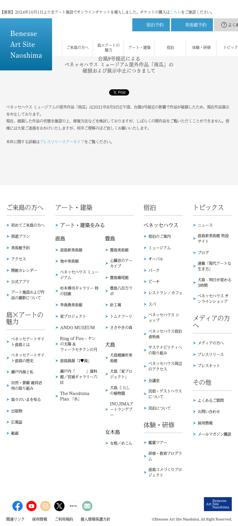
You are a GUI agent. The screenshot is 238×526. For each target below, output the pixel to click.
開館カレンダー (24, 270)
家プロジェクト (73, 316)
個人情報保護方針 (95, 519)
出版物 (16, 411)
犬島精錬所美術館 (121, 358)
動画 (15, 433)
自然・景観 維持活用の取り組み (26, 385)
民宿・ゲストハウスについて (165, 394)
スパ (152, 304)
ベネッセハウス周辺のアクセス (165, 366)
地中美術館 (69, 261)
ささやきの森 (121, 327)
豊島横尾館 (119, 277)
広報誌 (16, 422)
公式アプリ (20, 281)
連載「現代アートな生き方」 (214, 266)
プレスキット (209, 366)
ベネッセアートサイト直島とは (28, 341)
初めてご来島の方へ (28, 225)
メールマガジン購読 (214, 434)
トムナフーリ (121, 316)
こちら (175, 6)
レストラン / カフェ (165, 293)
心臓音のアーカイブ (121, 263)
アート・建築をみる (82, 225)
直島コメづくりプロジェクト (165, 472)
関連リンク (15, 519)
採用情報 (205, 423)
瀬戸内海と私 (22, 372)
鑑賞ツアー (157, 442)
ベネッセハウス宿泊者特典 (165, 334)
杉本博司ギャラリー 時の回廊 (79, 291)
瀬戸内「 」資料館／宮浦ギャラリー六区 (78, 376)
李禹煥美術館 (71, 305)
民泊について (159, 408)
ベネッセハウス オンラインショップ (213, 298)
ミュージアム (159, 248)
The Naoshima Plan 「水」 (75, 396)
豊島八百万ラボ (121, 291)
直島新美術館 (71, 250)
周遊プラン (20, 236)
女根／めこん (121, 443)
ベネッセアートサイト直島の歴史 (28, 358)
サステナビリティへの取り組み (165, 350)
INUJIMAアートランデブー (121, 409)
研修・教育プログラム (165, 456)
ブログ (203, 253)
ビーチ (154, 281)
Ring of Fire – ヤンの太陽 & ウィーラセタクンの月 (78, 344)
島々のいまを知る (26, 399)
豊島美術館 (119, 250)
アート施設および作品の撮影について (28, 295)
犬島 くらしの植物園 (120, 390)
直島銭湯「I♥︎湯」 (75, 361)
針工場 (115, 305)
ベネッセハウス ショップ (163, 317)
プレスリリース (211, 354)
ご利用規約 (64, 519)
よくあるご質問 (211, 400)
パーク (154, 270)
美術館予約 (20, 248)
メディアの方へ (211, 343)
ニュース (205, 225)
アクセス (18, 259)
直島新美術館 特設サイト (213, 238)
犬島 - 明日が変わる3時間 (214, 282)
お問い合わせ (209, 411)
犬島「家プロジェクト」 (121, 374)
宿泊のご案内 (159, 236)
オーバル (155, 259)
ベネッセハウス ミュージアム (79, 274)
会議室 (154, 380)
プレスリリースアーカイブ (62, 142)
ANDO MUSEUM (77, 327)
